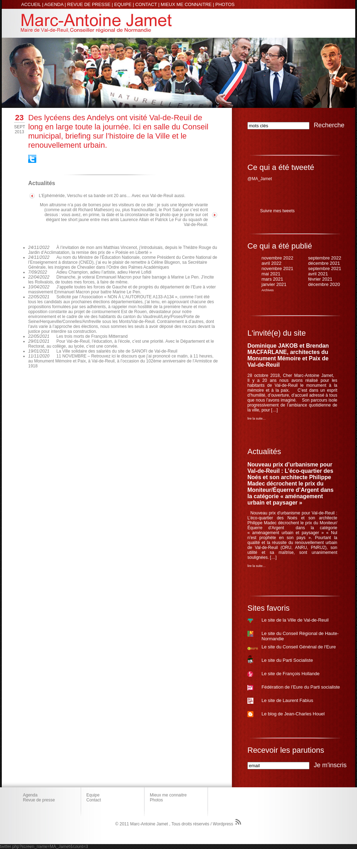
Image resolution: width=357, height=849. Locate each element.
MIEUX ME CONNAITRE (186, 4)
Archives (267, 290)
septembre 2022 (324, 258)
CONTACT (146, 4)
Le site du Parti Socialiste (287, 660)
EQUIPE (122, 4)
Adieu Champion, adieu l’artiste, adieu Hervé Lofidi (104, 272)
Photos (156, 800)
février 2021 (320, 279)
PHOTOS (225, 4)
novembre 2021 (277, 268)
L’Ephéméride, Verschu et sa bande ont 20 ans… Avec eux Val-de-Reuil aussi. (112, 195)
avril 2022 (271, 263)
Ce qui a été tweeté (280, 167)
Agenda (30, 795)
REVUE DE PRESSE (89, 4)
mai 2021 (270, 273)
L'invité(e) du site (276, 333)
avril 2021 (318, 273)
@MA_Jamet (259, 178)
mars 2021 (272, 279)
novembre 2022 (277, 258)
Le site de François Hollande (290, 673)
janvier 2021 (274, 284)
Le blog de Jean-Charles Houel (293, 713)
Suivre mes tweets (277, 210)
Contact (93, 800)
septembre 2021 (324, 268)
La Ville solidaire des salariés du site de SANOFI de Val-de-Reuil (116, 351)
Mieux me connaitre (168, 795)
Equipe (92, 795)
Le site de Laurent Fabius (287, 700)
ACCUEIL (31, 4)
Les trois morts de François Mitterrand (92, 336)
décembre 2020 (324, 284)
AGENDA (53, 4)
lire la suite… (256, 418)
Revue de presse (39, 800)
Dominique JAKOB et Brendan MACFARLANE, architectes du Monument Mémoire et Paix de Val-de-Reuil (288, 355)
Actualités (264, 451)
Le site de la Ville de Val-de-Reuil (294, 620)
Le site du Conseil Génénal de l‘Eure (298, 646)
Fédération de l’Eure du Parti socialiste (300, 687)
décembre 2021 (324, 263)
